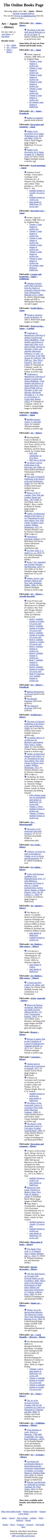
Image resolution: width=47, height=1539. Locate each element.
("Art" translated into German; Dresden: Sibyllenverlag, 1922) (34, 564)
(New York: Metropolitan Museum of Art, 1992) (34, 1314)
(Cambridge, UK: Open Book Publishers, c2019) (34, 1434)
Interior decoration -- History (28, 1268)
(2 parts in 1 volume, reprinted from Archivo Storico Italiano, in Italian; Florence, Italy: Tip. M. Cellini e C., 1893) (34, 884)
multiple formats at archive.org (37, 198)
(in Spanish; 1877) (34, 1066)
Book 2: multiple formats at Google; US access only (36, 628)
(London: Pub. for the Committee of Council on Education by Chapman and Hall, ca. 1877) (34, 1043)
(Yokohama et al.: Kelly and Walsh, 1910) (34, 134)
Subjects (19, 1520)
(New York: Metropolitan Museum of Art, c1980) (34, 289)
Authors (33, 1518)
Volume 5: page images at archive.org (35, 91)
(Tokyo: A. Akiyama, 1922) (32, 421)
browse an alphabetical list (25, 16)
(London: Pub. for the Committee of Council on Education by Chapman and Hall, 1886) (34, 1406)
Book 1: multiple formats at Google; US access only (36, 621)
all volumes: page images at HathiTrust (36, 104)
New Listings (22, 1518)
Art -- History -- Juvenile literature (31, 595)
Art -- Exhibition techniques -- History (32, 1424)
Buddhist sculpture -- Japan (28, 414)
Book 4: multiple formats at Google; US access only (36, 642)
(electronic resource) (33, 831)
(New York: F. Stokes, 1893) (34, 742)
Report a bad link (30, 1511)
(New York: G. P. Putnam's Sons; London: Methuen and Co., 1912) (34, 1252)
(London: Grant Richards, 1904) (33, 1127)
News (12, 1525)
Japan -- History (9, 51)
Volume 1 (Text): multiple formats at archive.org (37, 808)
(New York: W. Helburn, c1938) (32, 1192)
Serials (28, 1520)
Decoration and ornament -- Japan (31, 125)
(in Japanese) (35, 118)
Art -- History (11, 47)
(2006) (33, 465)
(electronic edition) (32, 538)
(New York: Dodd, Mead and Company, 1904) (33, 1107)
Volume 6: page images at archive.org (35, 97)
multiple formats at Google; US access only (37, 192)
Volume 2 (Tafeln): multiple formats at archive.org (37, 815)
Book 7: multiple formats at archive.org (36, 662)
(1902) (34, 388)
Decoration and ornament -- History (31, 1145)
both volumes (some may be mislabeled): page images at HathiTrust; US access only (37, 799)
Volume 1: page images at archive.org (35, 63)
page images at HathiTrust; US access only (35, 204)
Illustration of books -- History (30, 1243)
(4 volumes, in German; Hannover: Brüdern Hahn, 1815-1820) (34, 1468)
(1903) (34, 349)
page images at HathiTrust (35, 934)
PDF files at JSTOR (37, 460)
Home (4, 1518)
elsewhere (5, 36)
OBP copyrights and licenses (23, 1536)
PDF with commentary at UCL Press (35, 455)
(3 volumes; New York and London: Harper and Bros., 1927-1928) (34, 496)
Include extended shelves (23, 13)
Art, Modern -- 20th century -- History (31, 977)
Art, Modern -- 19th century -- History (31, 945)
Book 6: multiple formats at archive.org (36, 655)
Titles (41, 1518)
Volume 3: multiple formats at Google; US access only (37, 1380)
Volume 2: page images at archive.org (35, 70)
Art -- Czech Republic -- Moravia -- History (32, 1336)
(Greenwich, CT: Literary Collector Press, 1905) (34, 1284)
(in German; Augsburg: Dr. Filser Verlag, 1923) (34, 1485)
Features (20, 1525)
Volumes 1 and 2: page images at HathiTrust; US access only (36, 1372)
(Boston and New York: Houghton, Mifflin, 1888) (33, 581)
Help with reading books (11, 1511)
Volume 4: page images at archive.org (35, 84)
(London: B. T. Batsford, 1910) (34, 153)
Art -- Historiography (27, 823)
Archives (29, 1525)
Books (5, 1525)
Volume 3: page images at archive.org (35, 77)
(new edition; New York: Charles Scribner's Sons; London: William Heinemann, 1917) (34, 520)
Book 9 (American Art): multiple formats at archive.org (36, 677)
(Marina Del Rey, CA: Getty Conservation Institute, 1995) (33, 1011)
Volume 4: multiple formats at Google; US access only (37, 1387)
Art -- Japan (11, 45)
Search (12, 1518)
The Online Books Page (23, 5)
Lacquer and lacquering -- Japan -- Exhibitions (30, 276)
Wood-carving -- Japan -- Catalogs (31, 327)
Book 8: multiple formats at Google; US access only (36, 669)
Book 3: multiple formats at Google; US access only (36, 635)
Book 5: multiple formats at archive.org (36, 648)
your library (6, 34)
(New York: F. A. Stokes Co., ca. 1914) (34, 551)
